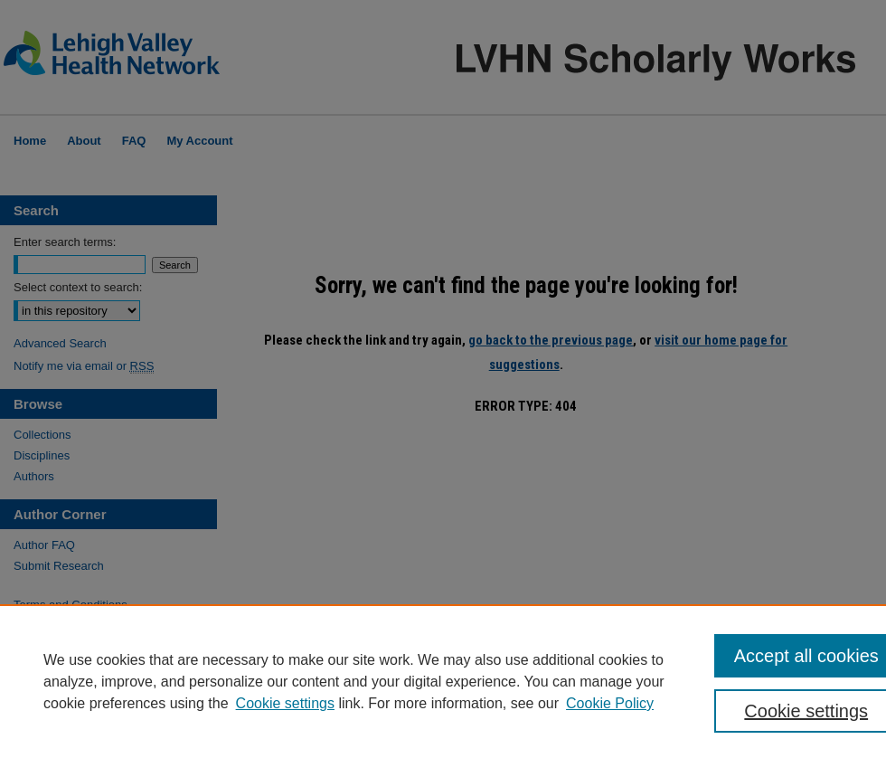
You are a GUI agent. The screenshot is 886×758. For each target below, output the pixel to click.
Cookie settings (285, 703)
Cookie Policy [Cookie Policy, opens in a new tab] (610, 703)
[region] (443, 681)
